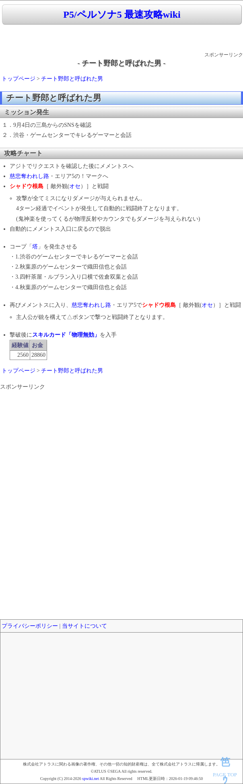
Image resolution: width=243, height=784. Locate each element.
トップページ (18, 79)
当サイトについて (84, 626)
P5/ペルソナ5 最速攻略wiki (121, 14)
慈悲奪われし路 (29, 176)
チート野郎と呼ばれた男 (72, 79)
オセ (74, 186)
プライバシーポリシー (30, 626)
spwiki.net (90, 778)
